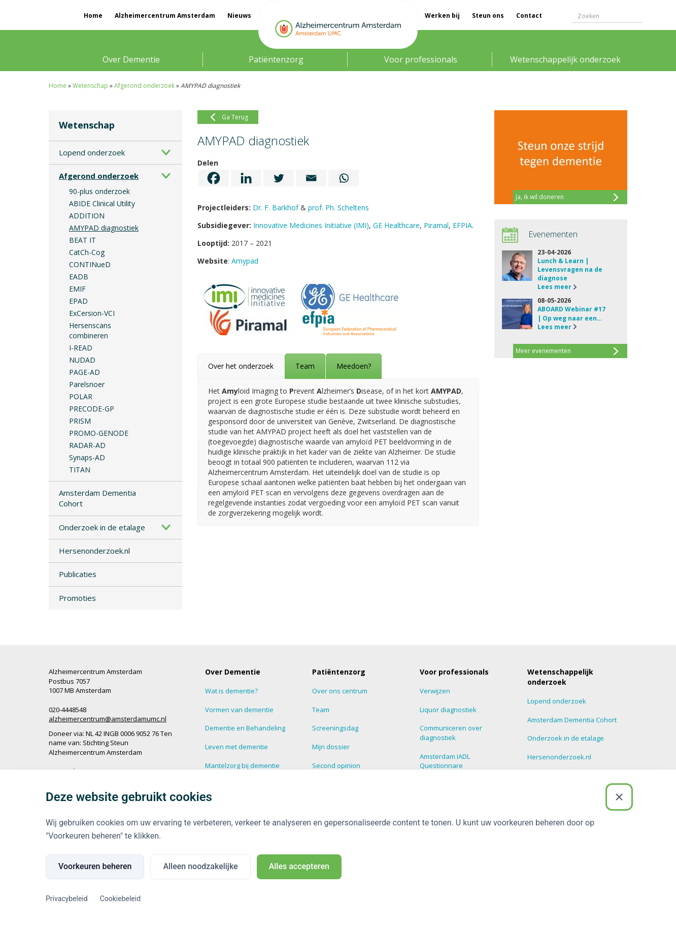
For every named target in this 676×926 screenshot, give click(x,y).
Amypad (244, 261)
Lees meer (554, 286)
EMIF (77, 289)
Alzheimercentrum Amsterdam (165, 15)
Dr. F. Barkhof (275, 207)
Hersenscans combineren (90, 330)
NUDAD (82, 360)
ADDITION (87, 215)
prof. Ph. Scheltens (339, 207)
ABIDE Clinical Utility (102, 203)
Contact (529, 15)
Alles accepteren (299, 866)
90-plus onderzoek (99, 191)
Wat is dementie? (231, 690)
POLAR (80, 396)
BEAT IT (82, 240)
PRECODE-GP (91, 408)
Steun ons (488, 15)
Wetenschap (90, 85)
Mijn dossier (331, 746)
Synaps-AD (87, 457)
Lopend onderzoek (92, 152)
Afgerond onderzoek (144, 85)
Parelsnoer (87, 384)
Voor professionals (420, 59)
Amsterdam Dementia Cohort (97, 498)
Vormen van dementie (239, 709)
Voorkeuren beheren (94, 866)
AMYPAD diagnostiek (104, 228)
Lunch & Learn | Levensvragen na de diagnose (569, 269)
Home (93, 15)
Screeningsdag (335, 727)
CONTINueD (90, 264)
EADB (78, 276)
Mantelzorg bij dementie (242, 765)
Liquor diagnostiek (448, 709)
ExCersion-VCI (92, 313)
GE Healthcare (396, 225)
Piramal (436, 225)
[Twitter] (278, 178)
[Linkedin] (246, 178)
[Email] (311, 178)
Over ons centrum (339, 690)
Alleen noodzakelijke (200, 866)
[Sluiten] (619, 797)
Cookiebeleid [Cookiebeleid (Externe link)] (120, 899)
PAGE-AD (84, 372)
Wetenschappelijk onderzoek (565, 59)
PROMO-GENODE (98, 433)
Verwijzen (435, 690)
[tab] (240, 366)
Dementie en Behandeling (245, 727)
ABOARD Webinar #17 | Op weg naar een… (571, 313)
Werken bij (442, 15)
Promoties (77, 598)
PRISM (80, 421)
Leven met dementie (236, 746)
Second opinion (336, 765)
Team (320, 709)
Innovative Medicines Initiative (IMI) (311, 225)
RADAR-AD (87, 445)
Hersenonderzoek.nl (94, 551)
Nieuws (239, 15)
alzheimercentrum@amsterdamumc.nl (107, 718)
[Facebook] (213, 178)
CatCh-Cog (87, 252)
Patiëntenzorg (276, 59)
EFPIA (462, 225)
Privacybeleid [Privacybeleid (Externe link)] (67, 899)
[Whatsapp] (343, 178)
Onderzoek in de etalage (102, 527)
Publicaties (77, 574)
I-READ (80, 348)
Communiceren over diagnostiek (451, 732)
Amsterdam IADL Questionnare (445, 761)
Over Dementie (131, 59)
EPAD (78, 301)
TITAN (79, 469)
